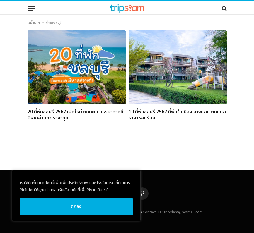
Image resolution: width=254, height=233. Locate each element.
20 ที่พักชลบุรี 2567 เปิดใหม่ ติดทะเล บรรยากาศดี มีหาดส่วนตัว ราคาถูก (75, 115)
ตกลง (76, 206)
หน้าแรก (34, 22)
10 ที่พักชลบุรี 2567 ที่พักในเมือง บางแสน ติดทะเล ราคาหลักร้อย (177, 115)
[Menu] (31, 8)
